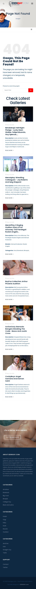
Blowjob (5, 499)
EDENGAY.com (24, 584)
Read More (9, 150)
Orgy (4, 520)
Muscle (5, 529)
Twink (5, 553)
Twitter (5, 567)
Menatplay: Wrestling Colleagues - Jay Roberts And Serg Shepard (16, 179)
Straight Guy (7, 550)
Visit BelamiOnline (12, 437)
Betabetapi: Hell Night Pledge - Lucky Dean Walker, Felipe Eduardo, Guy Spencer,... (15, 131)
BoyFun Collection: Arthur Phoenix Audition (16, 282)
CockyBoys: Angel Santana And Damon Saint (14, 378)
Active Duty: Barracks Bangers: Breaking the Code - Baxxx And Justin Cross (16, 330)
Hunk (4, 526)
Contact (6, 564)
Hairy (4, 523)
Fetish (5, 516)
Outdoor (6, 532)
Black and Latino (8, 505)
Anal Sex (5, 543)
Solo (4, 547)
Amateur (6, 489)
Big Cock (6, 496)
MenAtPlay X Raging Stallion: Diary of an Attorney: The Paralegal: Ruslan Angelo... (15, 228)
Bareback (6, 492)
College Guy (7, 502)
